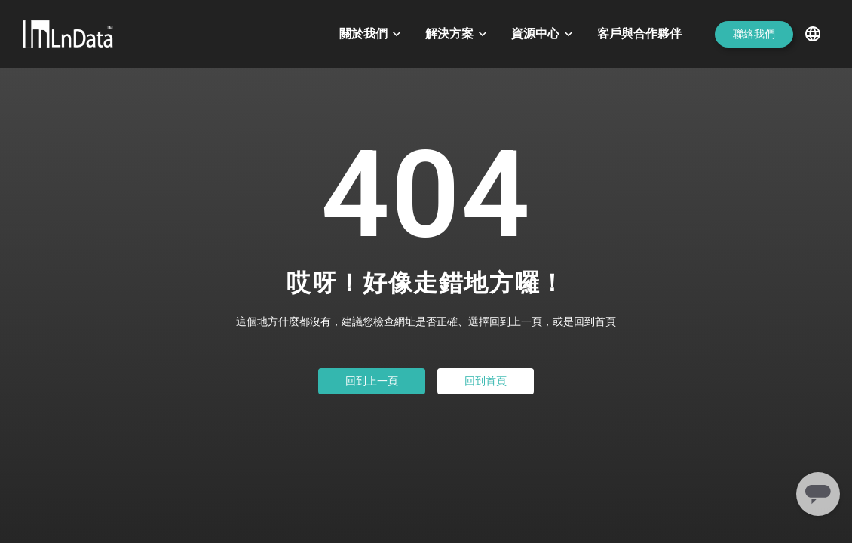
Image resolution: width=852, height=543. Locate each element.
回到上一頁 (371, 381)
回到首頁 (485, 381)
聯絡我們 (754, 34)
